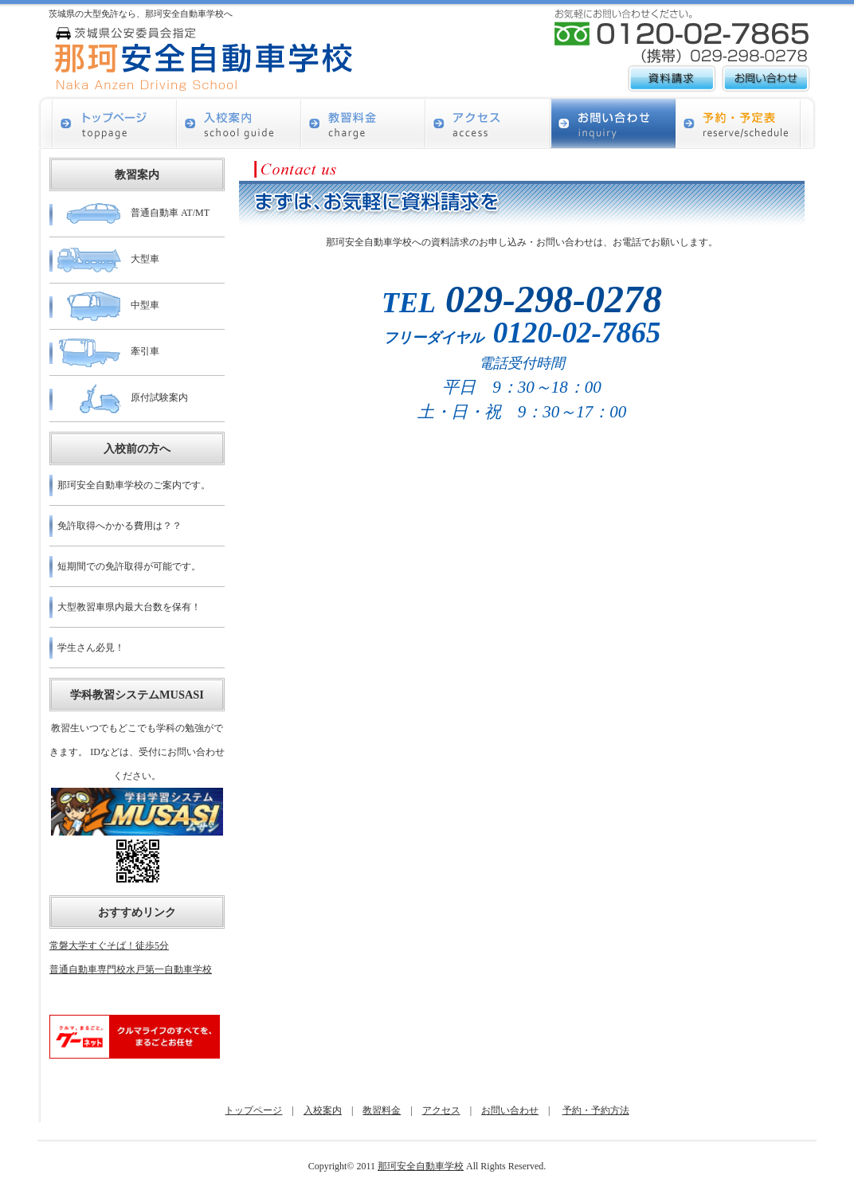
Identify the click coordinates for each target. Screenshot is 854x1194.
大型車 (108, 260)
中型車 (108, 306)
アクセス (441, 1110)
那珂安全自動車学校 (421, 1166)
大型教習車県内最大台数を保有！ (129, 607)
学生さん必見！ (90, 647)
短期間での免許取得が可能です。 (129, 566)
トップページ (253, 1110)
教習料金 (381, 1110)
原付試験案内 (122, 398)
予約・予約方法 (595, 1110)
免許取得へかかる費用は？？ (119, 525)
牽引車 (108, 352)
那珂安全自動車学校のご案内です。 (133, 485)
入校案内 (323, 1110)
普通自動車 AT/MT (133, 214)
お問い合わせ (510, 1110)
